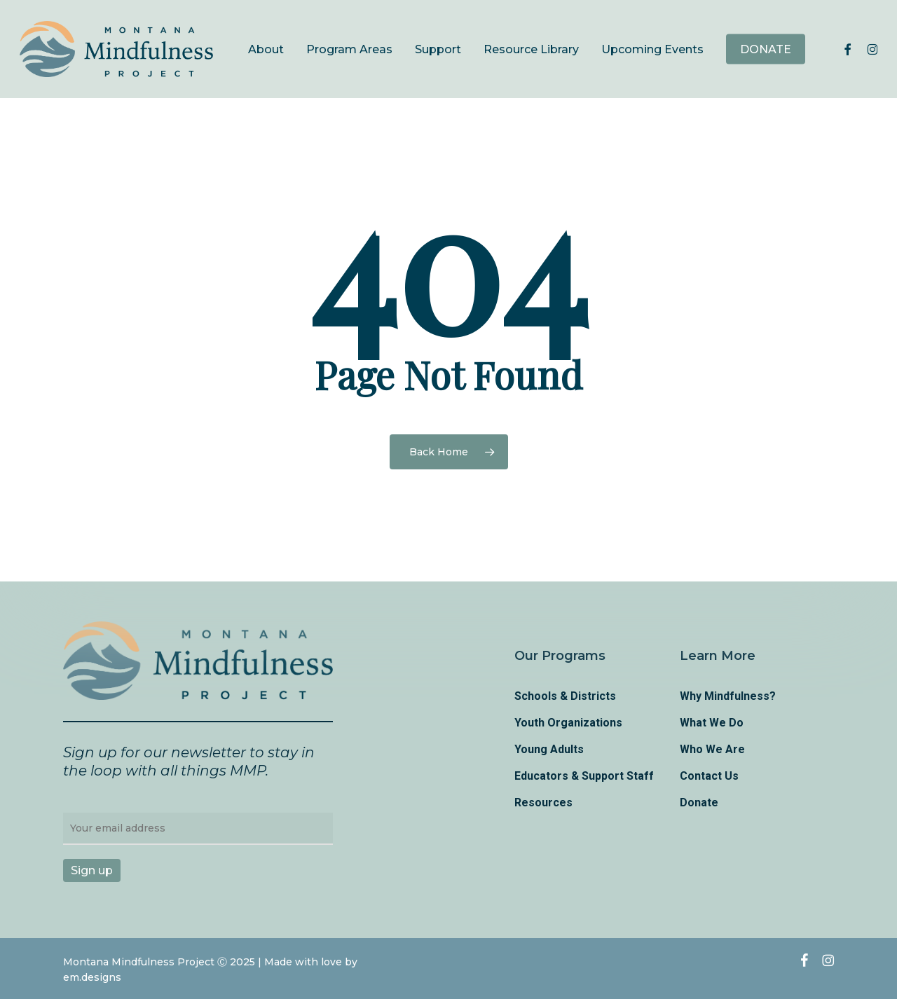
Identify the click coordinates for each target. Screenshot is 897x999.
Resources (543, 802)
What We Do (712, 722)
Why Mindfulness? (728, 696)
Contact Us (709, 776)
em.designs (92, 977)
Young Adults (549, 749)
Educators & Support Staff (584, 776)
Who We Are (712, 749)
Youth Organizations (568, 722)
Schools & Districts (565, 696)
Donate (699, 802)
